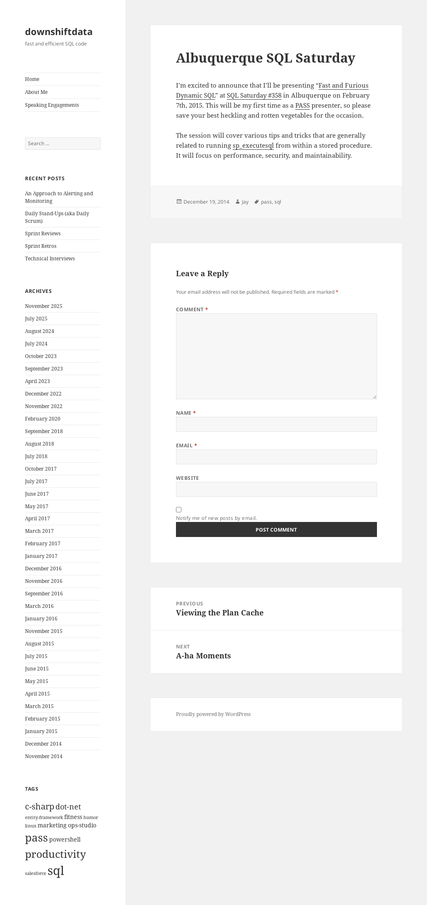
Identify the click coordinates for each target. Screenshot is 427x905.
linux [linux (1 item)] (30, 826)
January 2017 (41, 556)
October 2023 (41, 356)
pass (266, 201)
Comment (192, 309)
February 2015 (42, 718)
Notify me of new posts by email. (216, 518)
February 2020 (42, 418)
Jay (245, 201)
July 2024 (36, 343)
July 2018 (36, 456)
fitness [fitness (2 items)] (73, 817)
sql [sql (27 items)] (56, 870)
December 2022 (43, 393)
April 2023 (37, 381)
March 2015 (39, 706)
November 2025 (44, 306)
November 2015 (44, 631)
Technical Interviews (50, 258)
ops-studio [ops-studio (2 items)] (82, 825)
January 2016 (41, 618)
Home (32, 79)
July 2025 (36, 318)
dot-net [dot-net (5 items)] (68, 806)
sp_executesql (253, 145)
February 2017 (42, 543)
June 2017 (37, 493)
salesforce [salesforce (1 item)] (35, 873)
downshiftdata (59, 31)
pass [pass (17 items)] (36, 837)
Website (187, 477)
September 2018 (44, 431)
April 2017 (37, 518)
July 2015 (36, 656)
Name (186, 412)
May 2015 (36, 681)
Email (186, 445)
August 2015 (39, 643)
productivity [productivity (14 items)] (55, 854)
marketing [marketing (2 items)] (52, 825)
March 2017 (39, 530)
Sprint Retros (40, 246)
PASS (302, 105)
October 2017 (41, 468)
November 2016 (44, 581)
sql (277, 201)
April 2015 (37, 693)
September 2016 (44, 593)
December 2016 (43, 568)
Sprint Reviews (42, 233)
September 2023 (44, 368)
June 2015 (37, 668)
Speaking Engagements (52, 104)
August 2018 (39, 443)
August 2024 (39, 331)
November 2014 (44, 756)
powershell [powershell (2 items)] (64, 839)
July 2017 (36, 481)
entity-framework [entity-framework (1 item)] (44, 817)
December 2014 (43, 743)
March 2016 (39, 606)
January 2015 (41, 731)
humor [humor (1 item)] (90, 817)
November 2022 (44, 406)
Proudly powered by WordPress (213, 714)
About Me (36, 92)
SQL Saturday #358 (254, 95)
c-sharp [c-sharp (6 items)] (39, 806)
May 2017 (36, 506)
